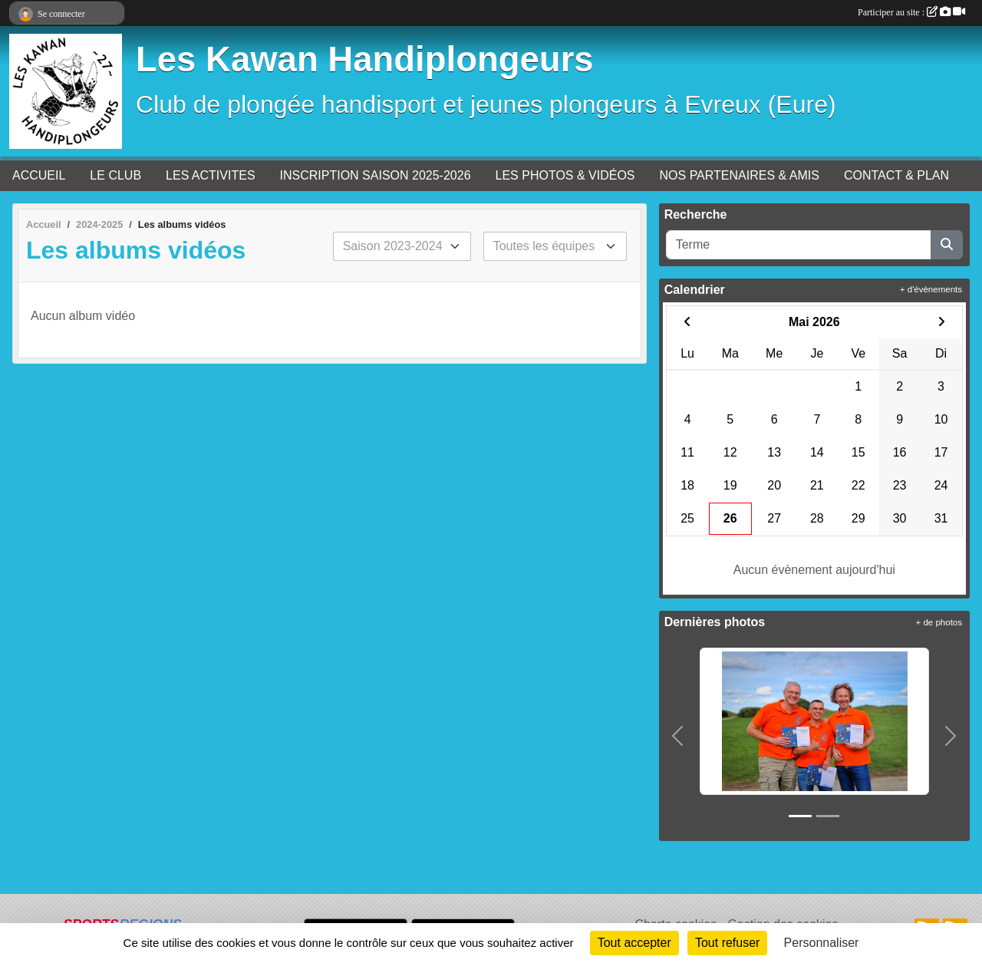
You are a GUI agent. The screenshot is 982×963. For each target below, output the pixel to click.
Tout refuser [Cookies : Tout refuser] (727, 942)
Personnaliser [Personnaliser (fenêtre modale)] (821, 942)
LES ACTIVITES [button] (210, 175)
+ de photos (939, 622)
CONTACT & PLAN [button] (896, 175)
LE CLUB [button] (115, 175)
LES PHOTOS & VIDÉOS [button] (565, 175)
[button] (678, 736)
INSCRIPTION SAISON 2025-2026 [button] (375, 175)
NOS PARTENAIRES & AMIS (739, 175)
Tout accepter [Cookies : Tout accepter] (634, 942)
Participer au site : (911, 12)
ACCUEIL (38, 175)
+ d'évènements (931, 289)
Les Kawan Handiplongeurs (365, 59)
